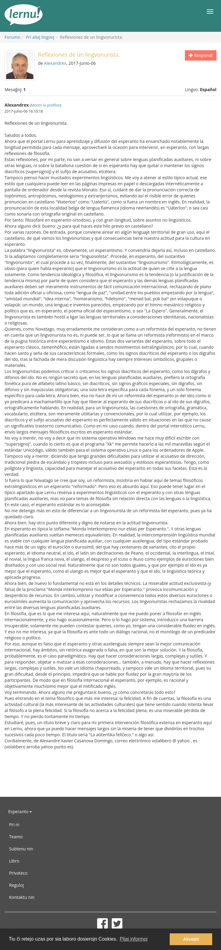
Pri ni (14, 824)
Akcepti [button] (191, 939)
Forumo (12, 37)
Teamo (16, 836)
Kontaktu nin (22, 897)
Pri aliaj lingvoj (40, 37)
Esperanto (20, 811)
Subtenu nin (21, 849)
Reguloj (16, 885)
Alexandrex (55, 63)
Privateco (18, 873)
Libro (14, 861)
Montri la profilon (45, 105)
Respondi (200, 55)
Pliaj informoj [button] (134, 939)
